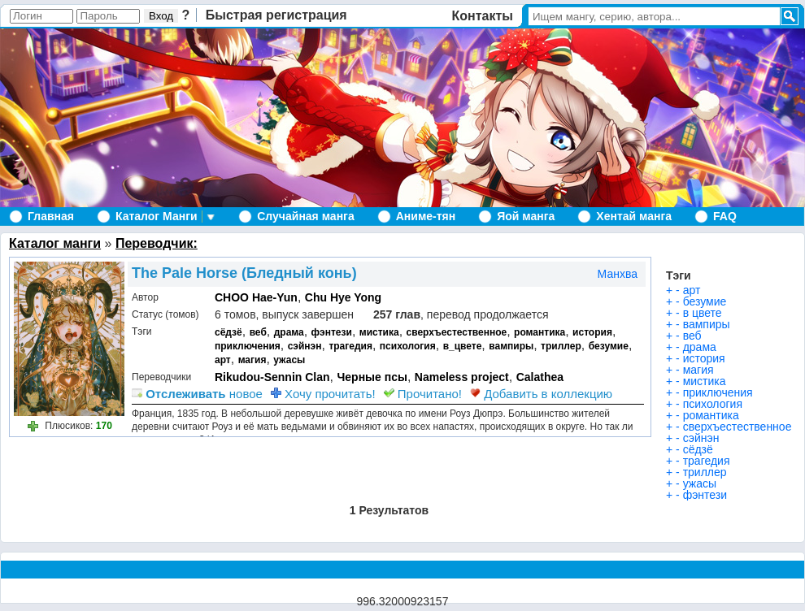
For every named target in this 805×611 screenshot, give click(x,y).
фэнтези (331, 332)
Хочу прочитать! (323, 394)
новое (197, 394)
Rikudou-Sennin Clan (272, 377)
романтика (539, 332)
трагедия (350, 346)
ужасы (289, 360)
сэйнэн (305, 346)
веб (258, 332)
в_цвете (462, 346)
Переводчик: (156, 243)
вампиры (511, 346)
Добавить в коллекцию (541, 394)
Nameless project (462, 377)
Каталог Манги (156, 216)
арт (223, 360)
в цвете (702, 312)
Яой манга (526, 216)
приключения (248, 346)
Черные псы (372, 377)
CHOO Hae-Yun (256, 297)
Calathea (540, 377)
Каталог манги (55, 243)
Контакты (482, 16)
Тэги (678, 275)
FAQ (725, 216)
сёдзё (228, 332)
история (592, 332)
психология (408, 346)
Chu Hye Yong (343, 297)
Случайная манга (305, 216)
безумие (609, 346)
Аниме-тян (425, 216)
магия (252, 360)
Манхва (617, 273)
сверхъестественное (457, 332)
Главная (51, 216)
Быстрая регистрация (276, 15)
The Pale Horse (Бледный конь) (244, 273)
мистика (379, 332)
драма (289, 332)
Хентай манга (634, 216)
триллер (561, 346)
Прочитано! (423, 394)
